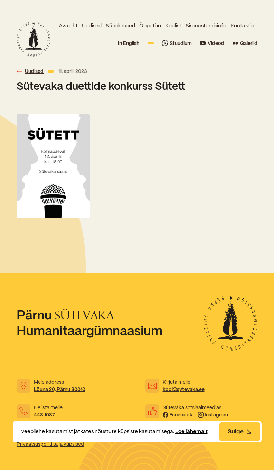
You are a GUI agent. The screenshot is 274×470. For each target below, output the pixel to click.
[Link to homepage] (33, 39)
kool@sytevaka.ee (184, 389)
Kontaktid (242, 25)
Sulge (240, 431)
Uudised (92, 25)
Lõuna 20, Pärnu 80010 (59, 389)
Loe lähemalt (191, 431)
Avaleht (68, 25)
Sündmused (120, 25)
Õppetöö (150, 25)
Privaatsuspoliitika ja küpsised (50, 444)
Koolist (173, 25)
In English (128, 43)
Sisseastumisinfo (206, 25)
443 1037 (44, 415)
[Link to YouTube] (212, 43)
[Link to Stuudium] (177, 43)
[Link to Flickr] (245, 43)
